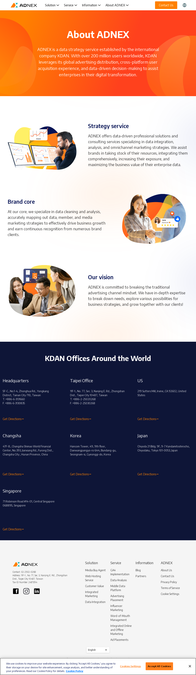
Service (70, 5)
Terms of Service (170, 588)
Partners (141, 576)
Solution (52, 5)
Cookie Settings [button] (170, 593)
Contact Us (167, 576)
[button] (184, 5)
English (98, 650)
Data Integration (95, 602)
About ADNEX (117, 5)
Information (91, 5)
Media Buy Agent (95, 570)
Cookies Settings (130, 666)
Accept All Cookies (159, 666)
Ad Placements (119, 639)
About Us (166, 570)
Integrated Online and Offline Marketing (121, 629)
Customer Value (94, 586)
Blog (138, 570)
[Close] (190, 666)
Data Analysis (118, 580)
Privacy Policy (169, 582)
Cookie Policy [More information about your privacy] (74, 671)
